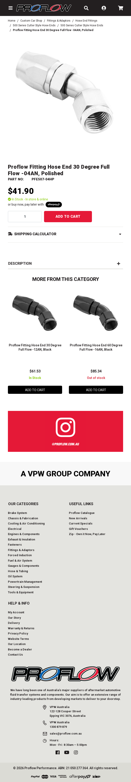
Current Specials (80, 523)
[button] (10, 8)
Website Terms (18, 639)
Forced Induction (20, 555)
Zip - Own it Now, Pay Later (87, 534)
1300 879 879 (58, 726)
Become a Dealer (20, 649)
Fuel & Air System (20, 560)
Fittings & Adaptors (21, 550)
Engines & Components (24, 534)
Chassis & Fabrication (23, 518)
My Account (16, 612)
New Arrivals (78, 518)
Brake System (17, 513)
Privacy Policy (18, 633)
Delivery (14, 623)
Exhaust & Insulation (21, 539)
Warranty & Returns (21, 628)
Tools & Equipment (20, 592)
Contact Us (15, 654)
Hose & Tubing (18, 571)
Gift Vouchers (78, 529)
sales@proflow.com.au (66, 733)
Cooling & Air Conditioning (26, 523)
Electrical (14, 529)
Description (20, 263)
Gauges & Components (23, 565)
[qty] (25, 216)
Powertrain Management (25, 581)
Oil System (15, 576)
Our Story (14, 617)
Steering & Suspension (23, 587)
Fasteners (15, 544)
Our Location (17, 644)
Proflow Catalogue (82, 513)
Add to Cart (68, 216)
